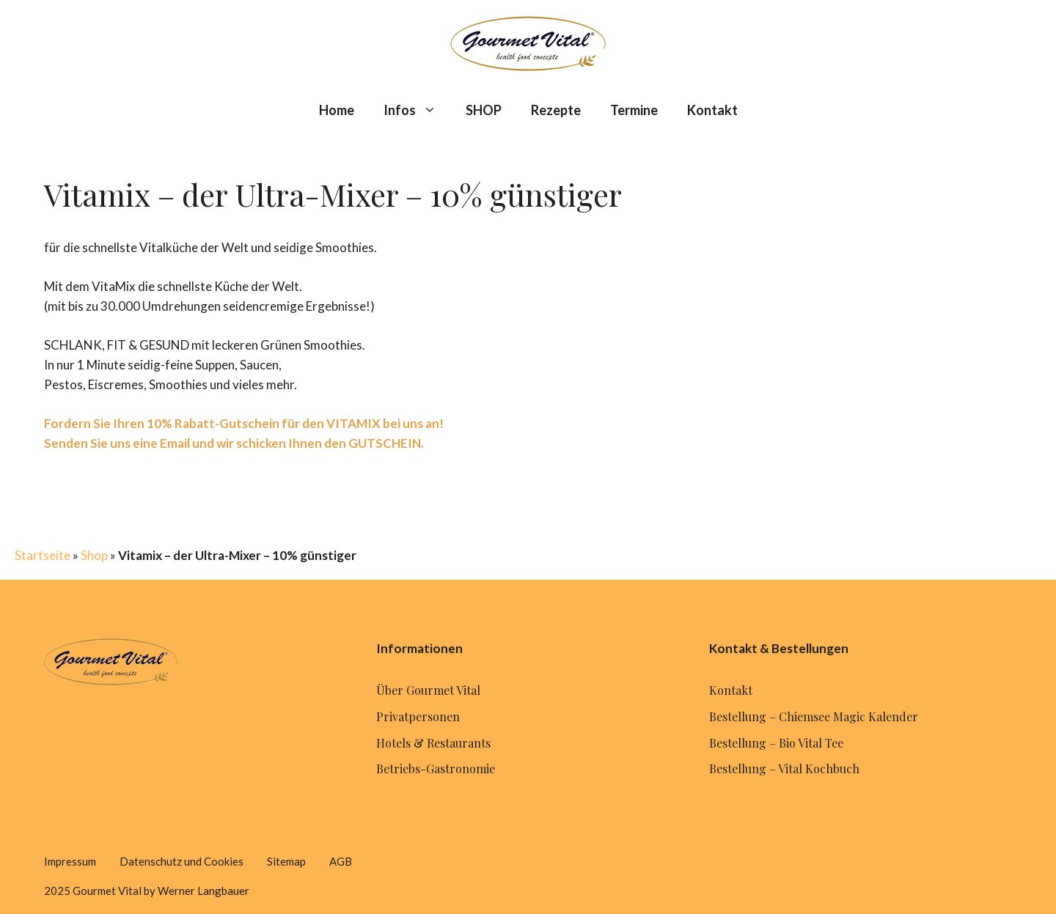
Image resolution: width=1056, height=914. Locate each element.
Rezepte (556, 110)
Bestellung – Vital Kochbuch (784, 768)
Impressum (70, 861)
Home (336, 110)
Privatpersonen (418, 716)
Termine (634, 110)
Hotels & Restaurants (433, 743)
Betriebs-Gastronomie (435, 768)
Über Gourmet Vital (428, 690)
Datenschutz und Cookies (181, 861)
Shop (94, 555)
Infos (417, 110)
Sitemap (286, 861)
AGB (340, 861)
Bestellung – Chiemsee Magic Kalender (813, 716)
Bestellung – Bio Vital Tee (776, 743)
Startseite (42, 555)
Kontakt (712, 110)
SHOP (484, 110)
